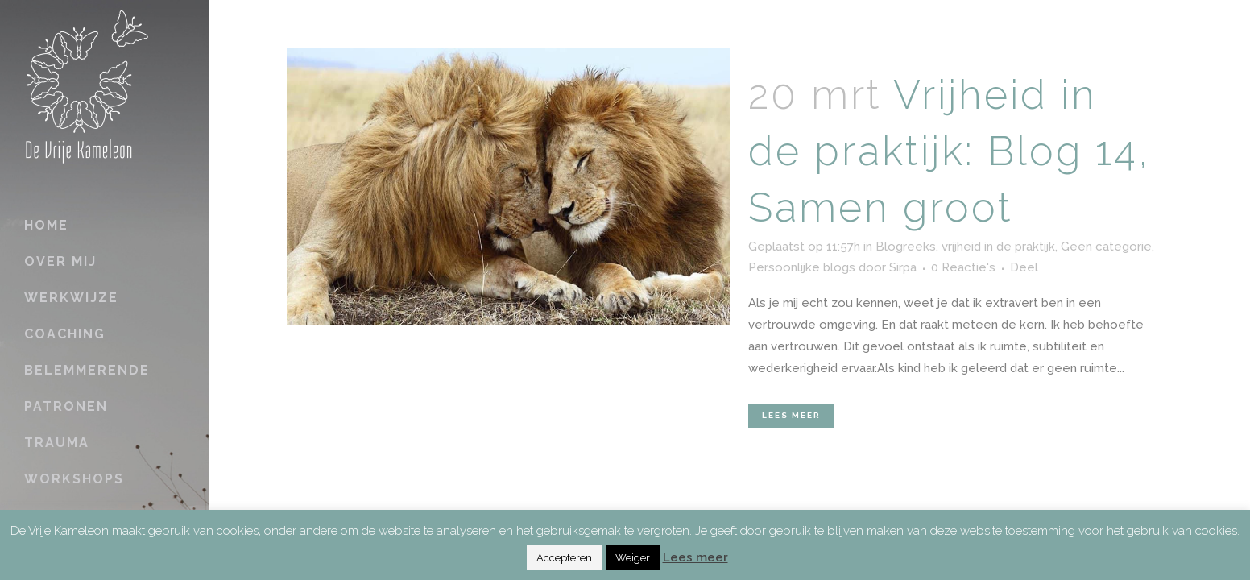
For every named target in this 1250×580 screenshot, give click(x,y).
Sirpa (903, 267)
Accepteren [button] (564, 558)
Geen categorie (1106, 246)
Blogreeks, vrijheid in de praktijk (965, 246)
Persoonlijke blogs (801, 267)
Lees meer (791, 415)
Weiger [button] (632, 558)
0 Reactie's (963, 267)
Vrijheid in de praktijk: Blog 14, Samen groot (949, 151)
